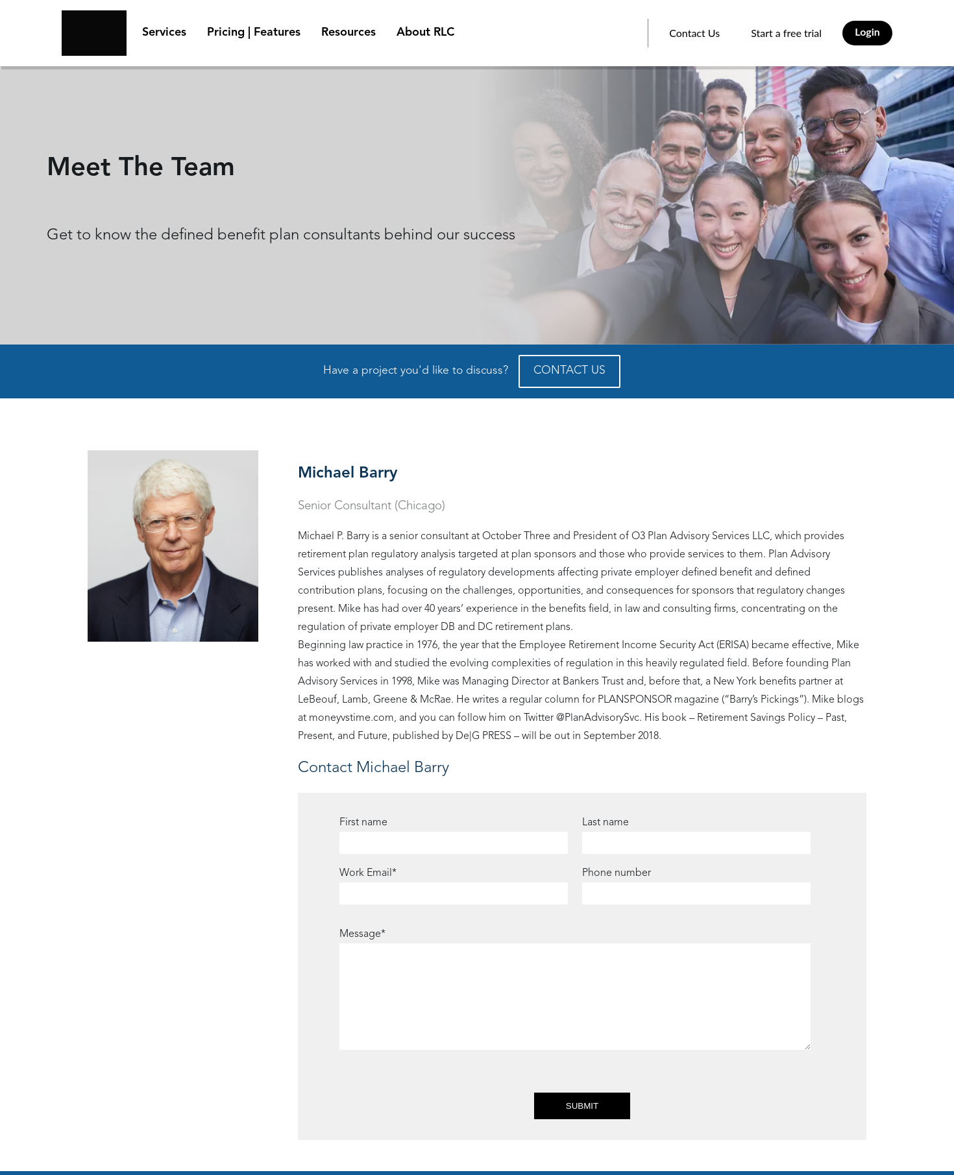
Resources (348, 32)
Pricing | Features (253, 32)
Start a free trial (786, 33)
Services (164, 32)
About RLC (425, 32)
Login (867, 31)
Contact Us (694, 33)
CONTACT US (569, 370)
